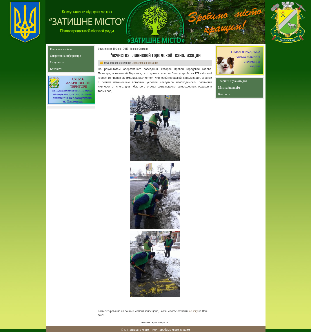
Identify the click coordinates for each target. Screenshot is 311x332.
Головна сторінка (71, 49)
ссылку (193, 311)
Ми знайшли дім (238, 87)
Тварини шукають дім (233, 81)
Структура (64, 63)
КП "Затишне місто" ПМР (140, 329)
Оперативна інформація (65, 56)
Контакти (66, 69)
